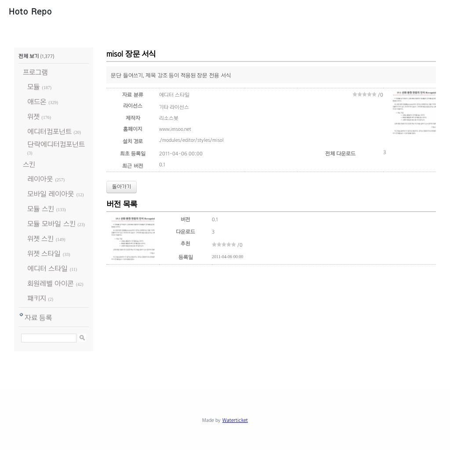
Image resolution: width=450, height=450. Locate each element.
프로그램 (35, 72)
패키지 (36, 298)
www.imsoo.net (175, 129)
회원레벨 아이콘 (50, 283)
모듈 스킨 (40, 208)
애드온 (37, 101)
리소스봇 (168, 118)
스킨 (29, 164)
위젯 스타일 (44, 253)
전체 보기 (28, 56)
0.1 (162, 165)
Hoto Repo (30, 11)
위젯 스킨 (40, 238)
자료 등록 (38, 317)
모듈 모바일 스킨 (51, 223)
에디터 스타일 (47, 268)
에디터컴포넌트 (49, 131)
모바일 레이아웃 (50, 194)
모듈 (33, 86)
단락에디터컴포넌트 (56, 144)
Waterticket (235, 420)
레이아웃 (40, 179)
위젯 (33, 116)
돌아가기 (121, 187)
